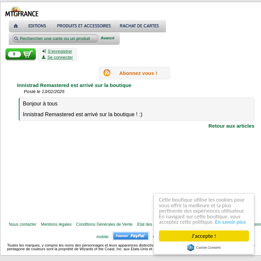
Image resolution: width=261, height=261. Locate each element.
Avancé (108, 38)
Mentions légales (56, 224)
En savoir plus (233, 221)
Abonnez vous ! (138, 73)
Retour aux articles (232, 126)
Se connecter (57, 57)
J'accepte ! (204, 236)
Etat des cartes (150, 224)
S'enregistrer (57, 51)
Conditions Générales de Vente (104, 224)
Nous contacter (22, 224)
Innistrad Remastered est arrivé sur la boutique (74, 85)
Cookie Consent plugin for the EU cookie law (204, 247)
